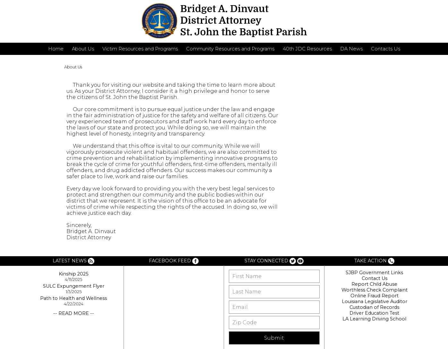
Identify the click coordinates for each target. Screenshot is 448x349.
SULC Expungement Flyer (73, 286)
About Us (83, 49)
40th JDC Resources (307, 49)
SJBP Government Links (374, 272)
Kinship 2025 (73, 274)
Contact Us (374, 278)
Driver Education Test (374, 313)
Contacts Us (385, 49)
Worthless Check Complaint (374, 290)
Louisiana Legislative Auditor (374, 301)
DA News (351, 49)
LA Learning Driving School (374, 319)
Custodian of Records (374, 307)
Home (56, 49)
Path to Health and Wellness (73, 298)
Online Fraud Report (374, 296)
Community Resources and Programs (230, 49)
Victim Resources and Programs (140, 49)
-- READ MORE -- (73, 313)
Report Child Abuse (374, 284)
